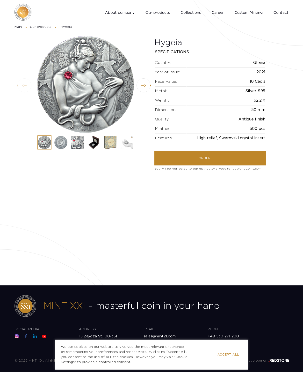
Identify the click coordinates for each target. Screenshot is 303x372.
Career (218, 12)
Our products (157, 12)
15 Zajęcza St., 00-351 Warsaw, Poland (98, 339)
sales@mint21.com (160, 336)
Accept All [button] (228, 354)
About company (120, 12)
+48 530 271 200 (223, 336)
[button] (144, 85)
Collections (191, 12)
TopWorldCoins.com (246, 168)
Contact (281, 12)
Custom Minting (249, 12)
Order (205, 158)
